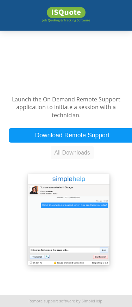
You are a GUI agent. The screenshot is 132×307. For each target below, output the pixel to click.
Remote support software (52, 301)
